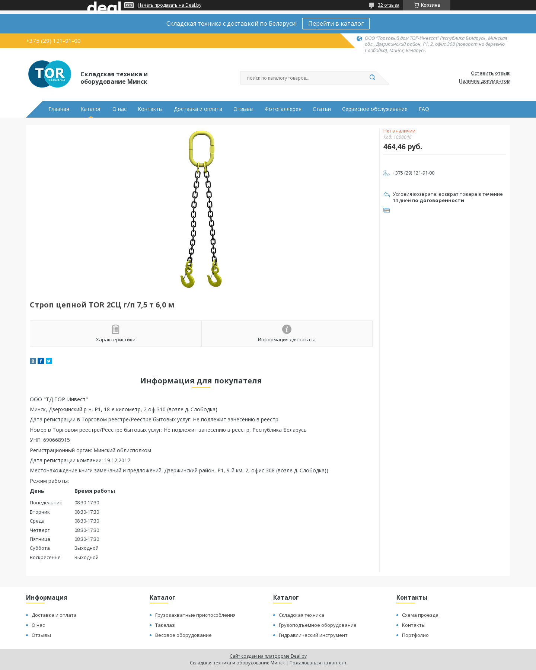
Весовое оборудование (183, 635)
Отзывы (243, 109)
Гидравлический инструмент (313, 635)
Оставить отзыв (490, 73)
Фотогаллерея (283, 109)
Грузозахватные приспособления (195, 615)
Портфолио (415, 635)
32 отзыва (388, 5)
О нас (119, 109)
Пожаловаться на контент (318, 663)
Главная (58, 109)
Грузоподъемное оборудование (318, 625)
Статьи (322, 109)
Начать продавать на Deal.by (169, 5)
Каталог (90, 109)
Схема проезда (420, 615)
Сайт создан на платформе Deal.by (268, 656)
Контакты (150, 109)
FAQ (424, 109)
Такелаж (165, 625)
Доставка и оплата (198, 109)
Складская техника (301, 615)
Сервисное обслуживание (375, 109)
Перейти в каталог (336, 23)
